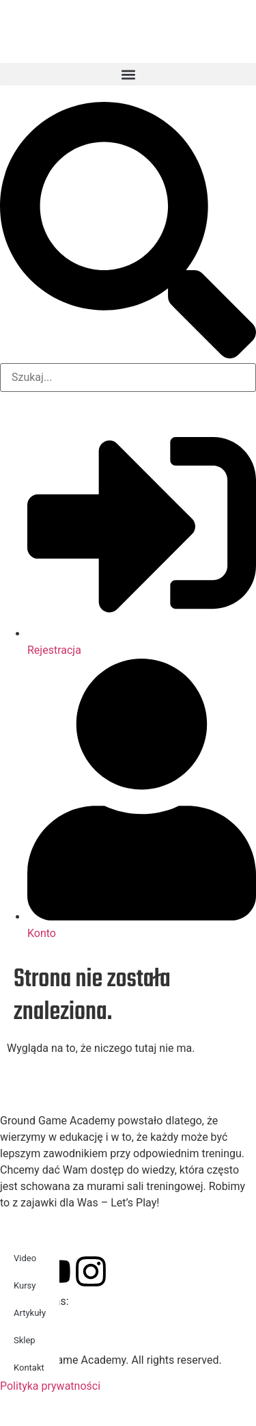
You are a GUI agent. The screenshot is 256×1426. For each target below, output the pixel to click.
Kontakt (29, 1367)
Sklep (24, 1340)
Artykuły (30, 1313)
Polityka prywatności (50, 1385)
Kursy (24, 1285)
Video (25, 1258)
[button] (128, 74)
